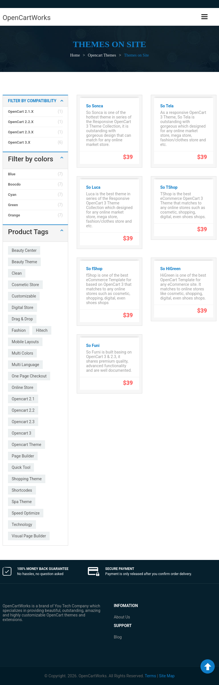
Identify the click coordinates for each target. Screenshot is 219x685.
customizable (24, 296)
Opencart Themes (102, 55)
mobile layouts (25, 342)
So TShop (168, 187)
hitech (41, 330)
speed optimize (26, 513)
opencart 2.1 (23, 399)
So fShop (94, 268)
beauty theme (24, 262)
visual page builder (29, 536)
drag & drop (22, 319)
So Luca (93, 187)
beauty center (24, 250)
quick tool (21, 467)
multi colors (22, 353)
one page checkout (29, 376)
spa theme (22, 501)
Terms (150, 676)
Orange (14, 215)
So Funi (93, 345)
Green (13, 205)
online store (22, 387)
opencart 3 (21, 433)
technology (22, 524)
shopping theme (27, 479)
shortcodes (22, 490)
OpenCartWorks (27, 18)
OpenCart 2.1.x (20, 111)
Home (75, 55)
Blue (11, 174)
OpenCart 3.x (19, 142)
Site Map (167, 676)
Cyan (12, 194)
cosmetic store (25, 284)
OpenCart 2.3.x (20, 132)
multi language (25, 364)
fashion (19, 330)
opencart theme (26, 444)
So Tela (166, 106)
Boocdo (14, 184)
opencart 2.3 (23, 421)
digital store (22, 307)
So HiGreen (170, 268)
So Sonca (94, 106)
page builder (23, 456)
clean (17, 273)
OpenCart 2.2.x (20, 122)
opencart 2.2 (23, 410)
